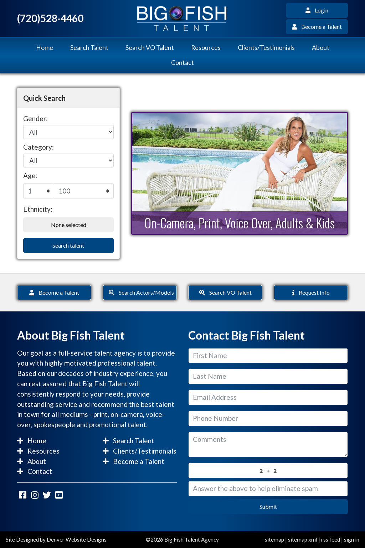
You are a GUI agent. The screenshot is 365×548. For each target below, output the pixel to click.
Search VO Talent (149, 47)
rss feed (330, 539)
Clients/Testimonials (266, 47)
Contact (182, 62)
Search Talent (89, 47)
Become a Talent (317, 26)
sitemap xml (302, 539)
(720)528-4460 (50, 18)
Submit (268, 506)
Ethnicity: (37, 209)
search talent (68, 245)
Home (44, 47)
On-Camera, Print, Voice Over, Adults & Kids (239, 222)
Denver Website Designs (77, 539)
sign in (351, 539)
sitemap (274, 539)
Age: (30, 175)
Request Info (311, 292)
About (320, 47)
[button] (148, 173)
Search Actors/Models (141, 292)
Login (316, 10)
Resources (206, 47)
